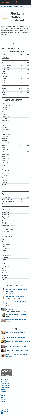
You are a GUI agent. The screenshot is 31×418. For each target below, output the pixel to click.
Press (2, 397)
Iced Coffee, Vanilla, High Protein (16, 314)
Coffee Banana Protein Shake (15, 337)
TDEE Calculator (5, 383)
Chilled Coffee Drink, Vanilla (15, 296)
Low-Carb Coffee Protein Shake (16, 346)
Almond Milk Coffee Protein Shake (17, 351)
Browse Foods (4, 379)
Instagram (4, 411)
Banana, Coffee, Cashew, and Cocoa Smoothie (17, 355)
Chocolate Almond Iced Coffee (15, 332)
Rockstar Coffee (18, 15)
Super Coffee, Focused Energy (16, 319)
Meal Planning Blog (5, 387)
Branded (9, 6)
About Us (3, 395)
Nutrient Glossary (5, 385)
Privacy (3, 401)
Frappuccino (10, 309)
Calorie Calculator (5, 381)
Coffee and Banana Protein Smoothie (18, 341)
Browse (3, 6)
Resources (3, 391)
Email (3, 413)
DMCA (2, 403)
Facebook (4, 409)
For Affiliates (4, 399)
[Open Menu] (28, 2)
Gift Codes (3, 389)
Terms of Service (5, 405)
